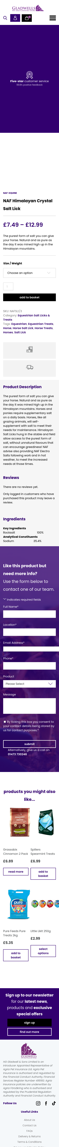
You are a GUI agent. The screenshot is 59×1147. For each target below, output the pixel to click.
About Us (29, 1120)
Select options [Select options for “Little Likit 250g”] (43, 951)
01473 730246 (17, 754)
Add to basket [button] (43, 874)
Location (10, 625)
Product (8, 676)
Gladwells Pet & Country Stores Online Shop (28, 8)
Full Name (11, 607)
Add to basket (29, 297)
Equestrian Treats (40, 324)
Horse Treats (44, 328)
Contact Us (30, 1125)
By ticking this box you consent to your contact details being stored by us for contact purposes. (28, 726)
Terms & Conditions (29, 1142)
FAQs (29, 1131)
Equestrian (19, 324)
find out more (29, 1032)
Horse (7, 328)
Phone (8, 658)
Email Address (14, 643)
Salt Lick (20, 332)
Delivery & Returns (29, 1136)
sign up (29, 1023)
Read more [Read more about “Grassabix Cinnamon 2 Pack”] (15, 872)
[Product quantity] (8, 286)
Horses (8, 332)
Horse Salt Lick (23, 328)
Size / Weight (12, 263)
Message (9, 694)
